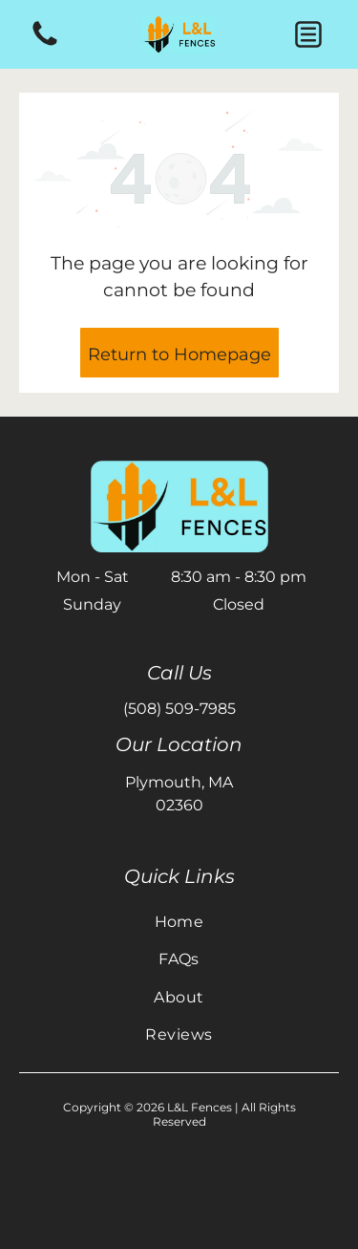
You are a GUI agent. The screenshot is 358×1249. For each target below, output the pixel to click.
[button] (308, 34)
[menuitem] (179, 921)
